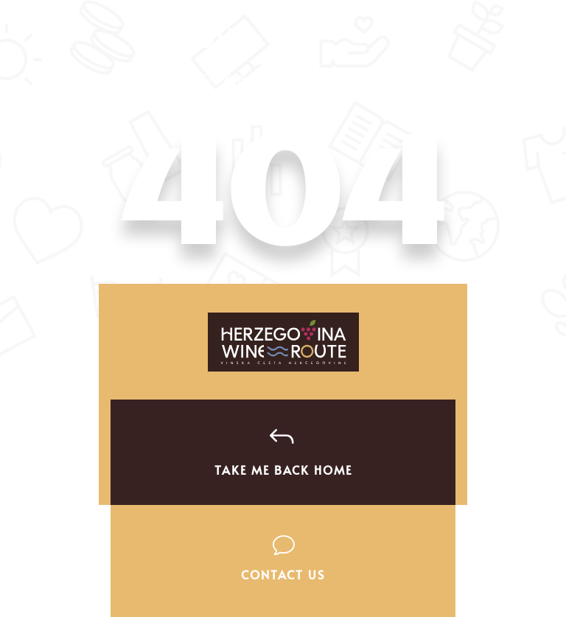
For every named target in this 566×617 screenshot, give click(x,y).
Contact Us (283, 574)
